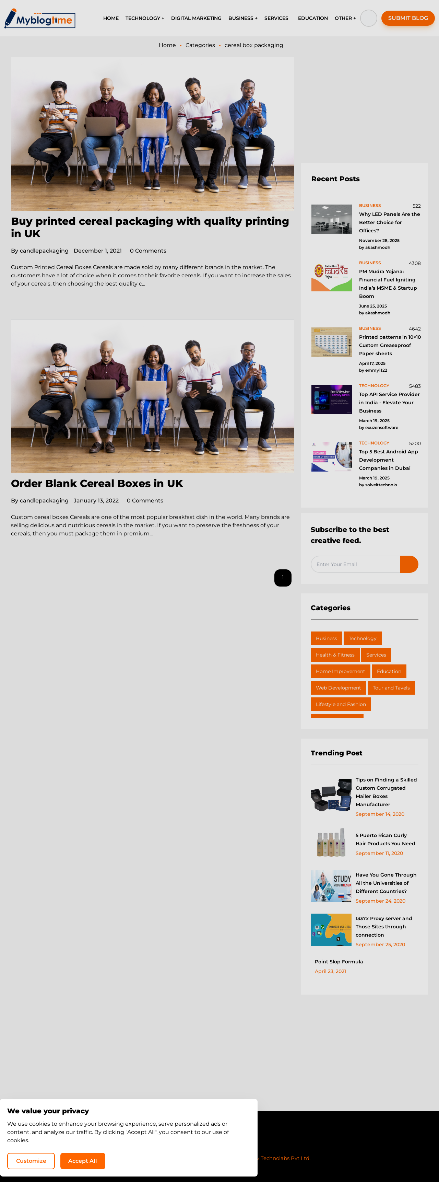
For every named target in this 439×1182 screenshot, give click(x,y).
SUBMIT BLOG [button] (408, 18)
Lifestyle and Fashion (341, 704)
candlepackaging (40, 250)
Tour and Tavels (391, 688)
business (370, 205)
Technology (363, 638)
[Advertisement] (364, 110)
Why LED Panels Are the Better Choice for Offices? (389, 222)
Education (389, 671)
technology (374, 385)
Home (167, 45)
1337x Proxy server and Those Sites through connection (384, 926)
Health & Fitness (335, 655)
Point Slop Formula (339, 962)
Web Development (338, 688)
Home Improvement (340, 671)
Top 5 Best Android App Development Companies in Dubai (388, 460)
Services (376, 655)
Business (326, 638)
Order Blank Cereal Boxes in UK (97, 483)
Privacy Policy (199, 1145)
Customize (294, 1160)
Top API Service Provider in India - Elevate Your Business (389, 402)
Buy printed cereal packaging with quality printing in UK (150, 227)
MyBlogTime (199, 1158)
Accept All (346, 1160)
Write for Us (241, 1145)
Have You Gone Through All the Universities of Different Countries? (386, 883)
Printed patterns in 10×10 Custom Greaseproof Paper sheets (390, 345)
